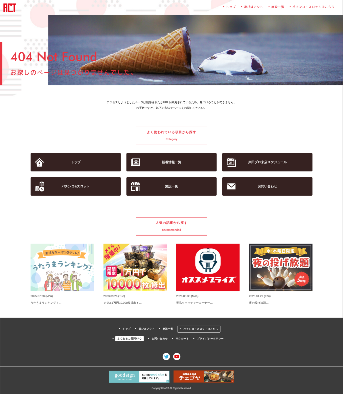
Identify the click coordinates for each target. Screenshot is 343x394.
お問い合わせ (266, 186)
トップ (230, 8)
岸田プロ (266, 162)
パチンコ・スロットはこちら (312, 8)
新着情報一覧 (171, 162)
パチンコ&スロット (76, 186)
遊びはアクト (253, 8)
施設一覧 (277, 8)
